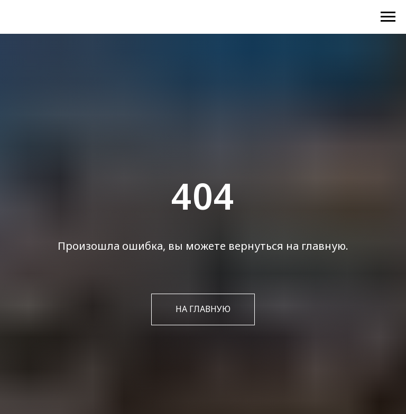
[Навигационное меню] (388, 17)
